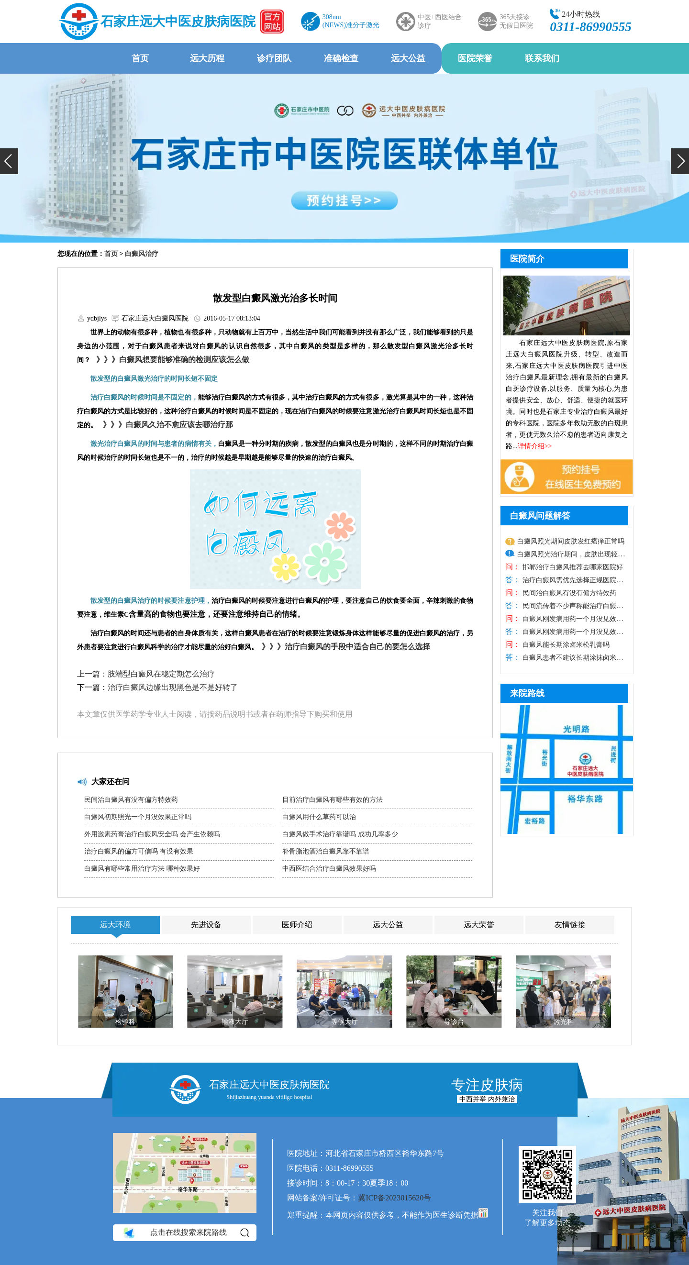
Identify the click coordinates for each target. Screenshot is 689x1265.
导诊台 (454, 1021)
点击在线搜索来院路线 (185, 1233)
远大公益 (408, 58)
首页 (140, 58)
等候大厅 (344, 1021)
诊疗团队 (274, 58)
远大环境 (115, 925)
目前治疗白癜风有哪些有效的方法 (332, 799)
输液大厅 (235, 1021)
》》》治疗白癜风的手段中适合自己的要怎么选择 (344, 647)
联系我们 (542, 58)
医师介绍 (297, 925)
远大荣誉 (479, 925)
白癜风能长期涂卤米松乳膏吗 (565, 644)
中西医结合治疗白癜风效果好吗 (329, 868)
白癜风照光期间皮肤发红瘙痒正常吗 (570, 541)
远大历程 (207, 58)
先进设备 (206, 925)
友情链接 (570, 925)
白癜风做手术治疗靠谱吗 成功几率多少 (340, 834)
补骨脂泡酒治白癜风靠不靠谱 (325, 851)
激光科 (564, 1021)
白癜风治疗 (141, 253)
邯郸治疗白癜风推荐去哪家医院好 (572, 567)
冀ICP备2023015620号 (394, 1198)
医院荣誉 (475, 58)
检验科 (125, 1021)
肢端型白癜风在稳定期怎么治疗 (161, 674)
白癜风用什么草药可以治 (319, 817)
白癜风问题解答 (540, 516)
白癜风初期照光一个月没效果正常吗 (137, 817)
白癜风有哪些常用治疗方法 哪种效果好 (142, 868)
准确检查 (341, 58)
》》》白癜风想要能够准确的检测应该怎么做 (170, 359)
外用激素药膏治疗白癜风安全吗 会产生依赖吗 (152, 834)
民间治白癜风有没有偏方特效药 (131, 799)
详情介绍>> (535, 446)
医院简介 (527, 259)
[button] (9, 161)
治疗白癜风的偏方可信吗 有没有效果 (138, 851)
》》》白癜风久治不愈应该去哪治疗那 (166, 425)
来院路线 (527, 693)
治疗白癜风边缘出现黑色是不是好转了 (173, 687)
